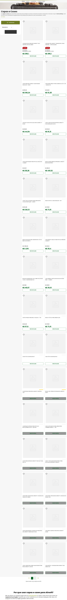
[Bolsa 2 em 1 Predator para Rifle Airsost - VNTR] (56, 384)
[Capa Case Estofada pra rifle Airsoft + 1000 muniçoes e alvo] (56, 117)
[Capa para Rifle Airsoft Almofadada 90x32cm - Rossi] (33, 78)
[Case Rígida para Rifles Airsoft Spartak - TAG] (33, 384)
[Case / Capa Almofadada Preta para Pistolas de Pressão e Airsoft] (56, 453)
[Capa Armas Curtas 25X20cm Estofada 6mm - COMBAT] (56, 273)
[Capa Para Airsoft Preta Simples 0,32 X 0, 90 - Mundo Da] (56, 78)
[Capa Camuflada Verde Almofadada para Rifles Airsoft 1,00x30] (33, 558)
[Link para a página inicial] (23, 1)
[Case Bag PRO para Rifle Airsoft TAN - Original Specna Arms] (33, 39)
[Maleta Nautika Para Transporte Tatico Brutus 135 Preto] (33, 234)
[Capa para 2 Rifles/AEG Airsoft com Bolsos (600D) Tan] (56, 488)
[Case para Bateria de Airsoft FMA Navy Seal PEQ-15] (33, 453)
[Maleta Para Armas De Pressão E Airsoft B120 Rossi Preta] (56, 156)
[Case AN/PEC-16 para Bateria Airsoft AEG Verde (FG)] (56, 558)
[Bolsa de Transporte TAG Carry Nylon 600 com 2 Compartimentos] (33, 273)
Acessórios (33, 1)
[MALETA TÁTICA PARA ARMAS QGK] (56, 312)
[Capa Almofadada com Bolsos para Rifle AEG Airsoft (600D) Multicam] (33, 523)
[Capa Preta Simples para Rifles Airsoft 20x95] (56, 523)
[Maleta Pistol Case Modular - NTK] (56, 195)
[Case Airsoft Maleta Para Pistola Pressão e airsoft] (56, 234)
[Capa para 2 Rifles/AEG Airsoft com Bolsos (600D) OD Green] (33, 488)
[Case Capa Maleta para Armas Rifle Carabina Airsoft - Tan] (56, 418)
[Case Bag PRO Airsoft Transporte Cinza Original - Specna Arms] (56, 39)
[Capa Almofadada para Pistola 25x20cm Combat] (33, 156)
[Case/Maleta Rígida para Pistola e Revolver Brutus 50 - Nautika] (33, 418)
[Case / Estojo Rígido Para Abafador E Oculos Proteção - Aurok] (33, 195)
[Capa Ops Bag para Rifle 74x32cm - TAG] (33, 312)
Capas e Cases (41, 1)
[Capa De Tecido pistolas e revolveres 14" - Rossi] (33, 117)
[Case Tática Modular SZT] (33, 349)
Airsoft (27, 1)
